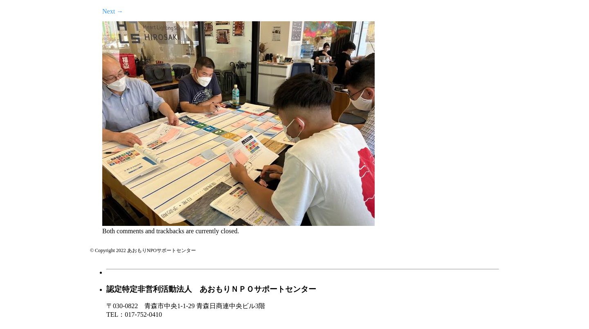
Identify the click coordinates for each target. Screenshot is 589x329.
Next (112, 11)
